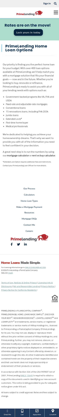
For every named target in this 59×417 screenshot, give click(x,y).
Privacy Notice (48, 286)
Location (53, 412)
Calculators (29, 194)
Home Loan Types (29, 201)
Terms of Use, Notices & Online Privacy (19, 282)
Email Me (7, 412)
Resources (29, 212)
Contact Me (29, 224)
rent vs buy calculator (43, 155)
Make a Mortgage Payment (29, 207)
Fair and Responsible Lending (26, 286)
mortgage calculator (18, 155)
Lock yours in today (28, 32)
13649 (10, 273)
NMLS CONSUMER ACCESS (35, 267)
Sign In (47, 3)
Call (22, 412)
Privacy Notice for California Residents (19, 290)
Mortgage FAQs (29, 218)
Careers (29, 231)
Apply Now (37, 412)
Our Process (29, 188)
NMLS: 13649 (26, 375)
